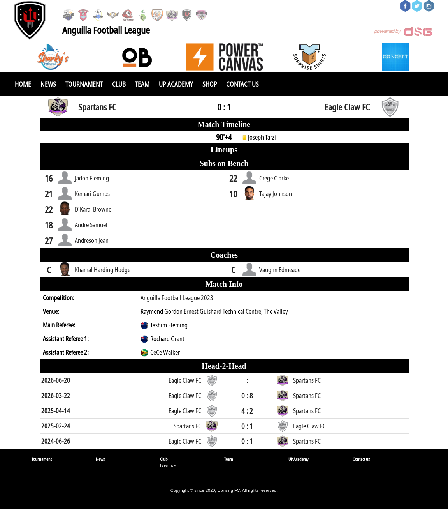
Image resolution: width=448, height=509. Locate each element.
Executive (168, 465)
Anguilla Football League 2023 (177, 297)
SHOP (209, 84)
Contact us (242, 84)
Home (23, 84)
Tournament (84, 84)
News (48, 84)
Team (142, 84)
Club (119, 84)
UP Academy (176, 84)
